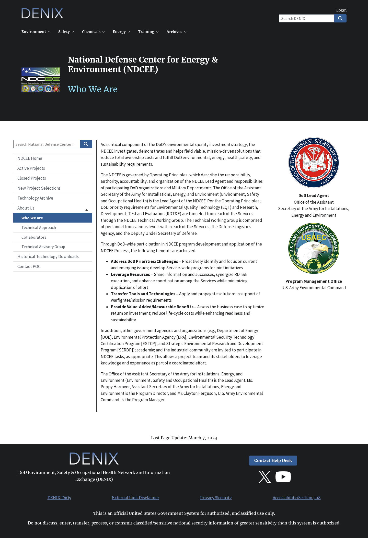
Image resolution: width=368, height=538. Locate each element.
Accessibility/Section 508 (297, 498)
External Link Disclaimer (135, 498)
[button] (52, 208)
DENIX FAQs (59, 498)
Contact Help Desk (273, 460)
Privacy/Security (216, 498)
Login (341, 10)
